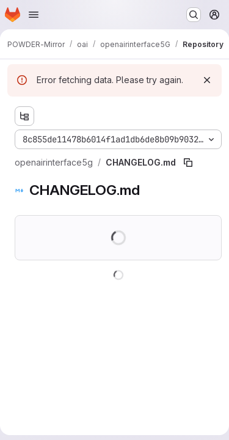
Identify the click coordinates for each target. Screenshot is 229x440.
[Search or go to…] (193, 14)
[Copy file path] (188, 162)
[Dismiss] (207, 80)
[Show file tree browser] (24, 116)
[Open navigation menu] (33, 14)
